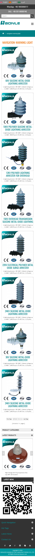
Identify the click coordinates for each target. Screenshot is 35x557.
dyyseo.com (23, 554)
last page (26, 419)
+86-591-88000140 (20, 11)
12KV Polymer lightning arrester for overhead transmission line (18, 174)
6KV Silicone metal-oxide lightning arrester (18, 82)
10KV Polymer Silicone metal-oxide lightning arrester (17, 128)
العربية (21, 2)
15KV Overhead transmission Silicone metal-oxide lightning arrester (18, 220)
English (3, 2)
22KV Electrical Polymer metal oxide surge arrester (17, 266)
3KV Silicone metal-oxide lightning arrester (18, 359)
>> (21, 419)
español (13, 2)
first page (9, 419)
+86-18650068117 (21, 6)
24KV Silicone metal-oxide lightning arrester (18, 312)
